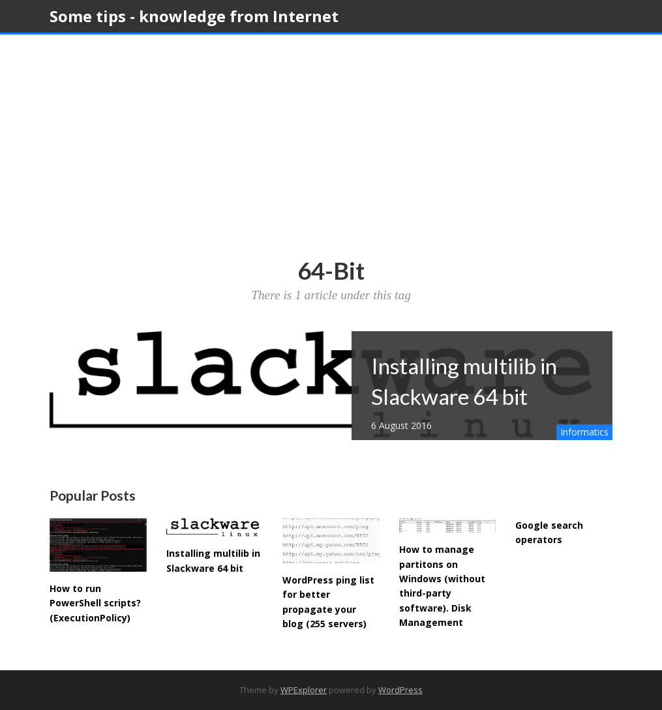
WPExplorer (303, 690)
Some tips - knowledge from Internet (194, 16)
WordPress (400, 690)
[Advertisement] (331, 158)
